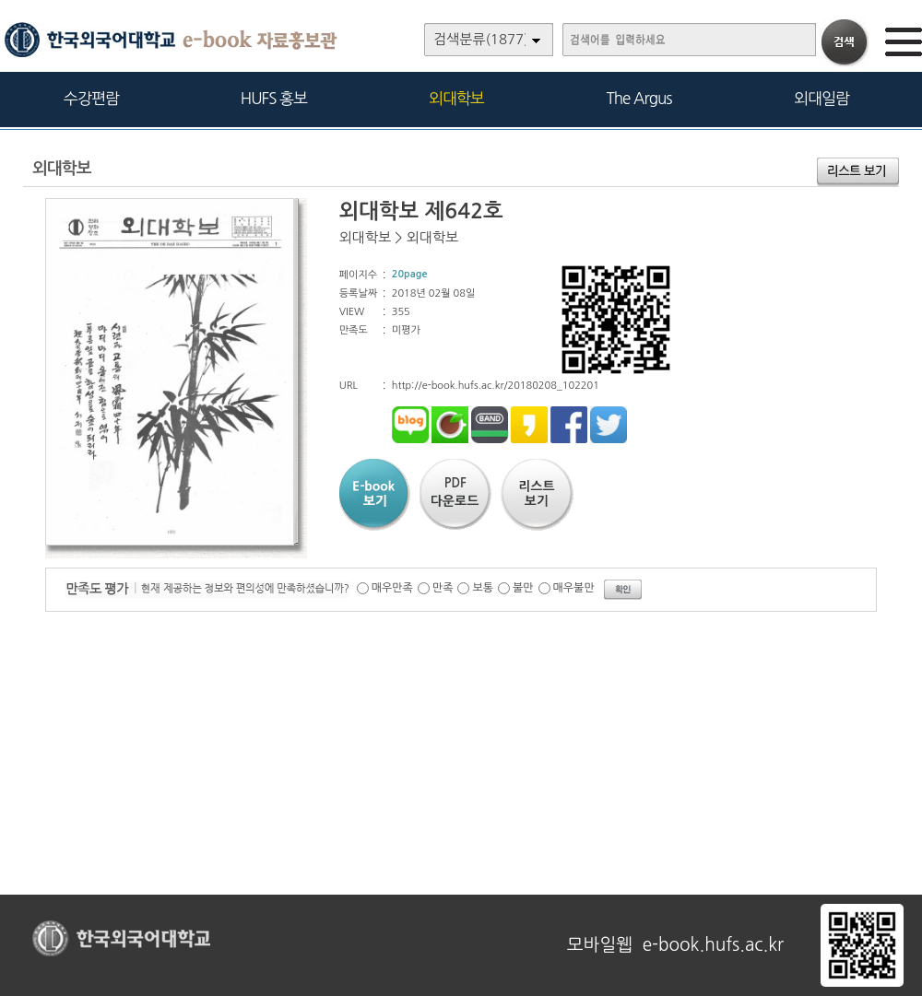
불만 (523, 587)
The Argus (639, 98)
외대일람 (821, 98)
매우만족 (392, 587)
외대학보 (456, 98)
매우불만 (574, 587)
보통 (482, 587)
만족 (443, 587)
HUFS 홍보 (274, 98)
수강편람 (91, 98)
